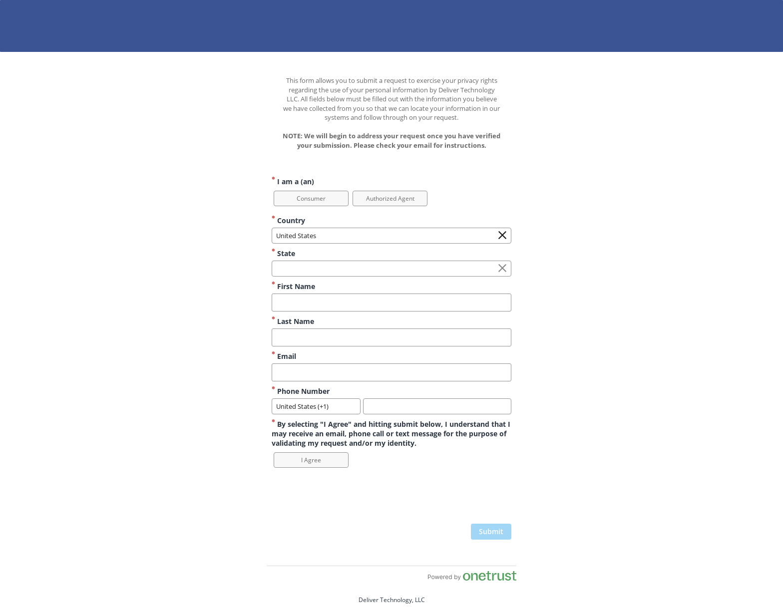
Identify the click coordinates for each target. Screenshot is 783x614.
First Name (293, 286)
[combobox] (391, 236)
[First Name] (391, 302)
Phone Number (301, 391)
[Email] (391, 372)
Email (284, 356)
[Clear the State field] (502, 269)
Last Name (293, 321)
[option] (311, 198)
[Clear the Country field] (502, 236)
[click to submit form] (491, 532)
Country (288, 220)
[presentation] (435, 499)
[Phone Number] (437, 406)
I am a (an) (293, 181)
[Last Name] (391, 337)
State (283, 253)
